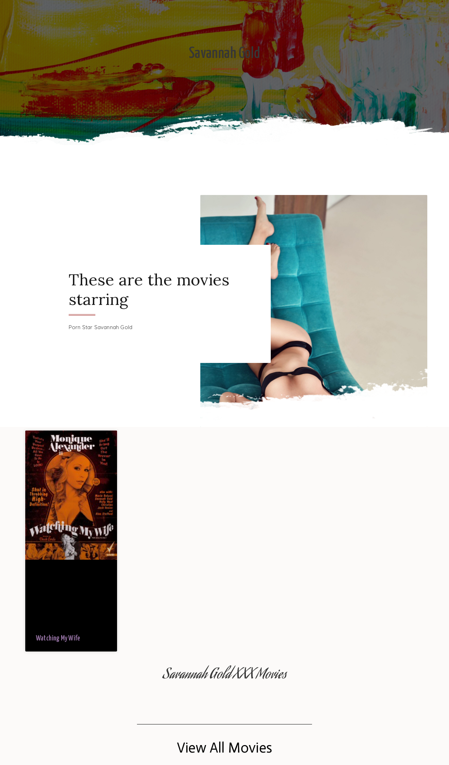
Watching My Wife (58, 638)
